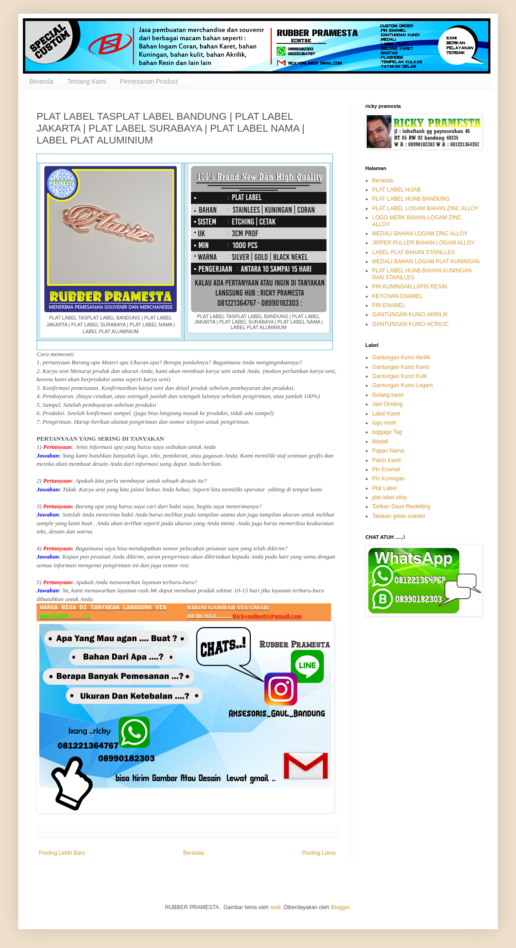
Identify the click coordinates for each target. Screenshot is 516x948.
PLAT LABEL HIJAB (396, 189)
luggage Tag (387, 432)
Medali (380, 441)
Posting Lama (319, 853)
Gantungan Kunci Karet (400, 367)
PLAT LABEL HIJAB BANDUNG (411, 199)
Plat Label (384, 488)
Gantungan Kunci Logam (402, 385)
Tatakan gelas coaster (399, 516)
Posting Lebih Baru (62, 853)
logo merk (384, 423)
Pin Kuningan (388, 478)
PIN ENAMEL (388, 305)
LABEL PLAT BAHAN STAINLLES (413, 252)
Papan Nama (388, 450)
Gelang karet (388, 395)
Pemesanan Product (149, 81)
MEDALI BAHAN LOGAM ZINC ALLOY (420, 233)
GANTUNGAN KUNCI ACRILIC (410, 324)
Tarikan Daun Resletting (401, 506)
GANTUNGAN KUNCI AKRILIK (410, 314)
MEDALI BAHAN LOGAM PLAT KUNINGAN (425, 261)
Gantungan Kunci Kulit (399, 376)
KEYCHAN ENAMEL (397, 296)
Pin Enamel (386, 469)
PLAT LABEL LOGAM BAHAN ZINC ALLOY (425, 208)
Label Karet (386, 413)
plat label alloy (389, 497)
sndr (275, 907)
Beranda (41, 81)
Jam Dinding (387, 404)
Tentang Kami (86, 81)
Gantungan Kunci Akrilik (401, 357)
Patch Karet (386, 460)
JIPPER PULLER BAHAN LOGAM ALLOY (423, 243)
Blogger (340, 907)
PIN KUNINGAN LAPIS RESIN (409, 286)
